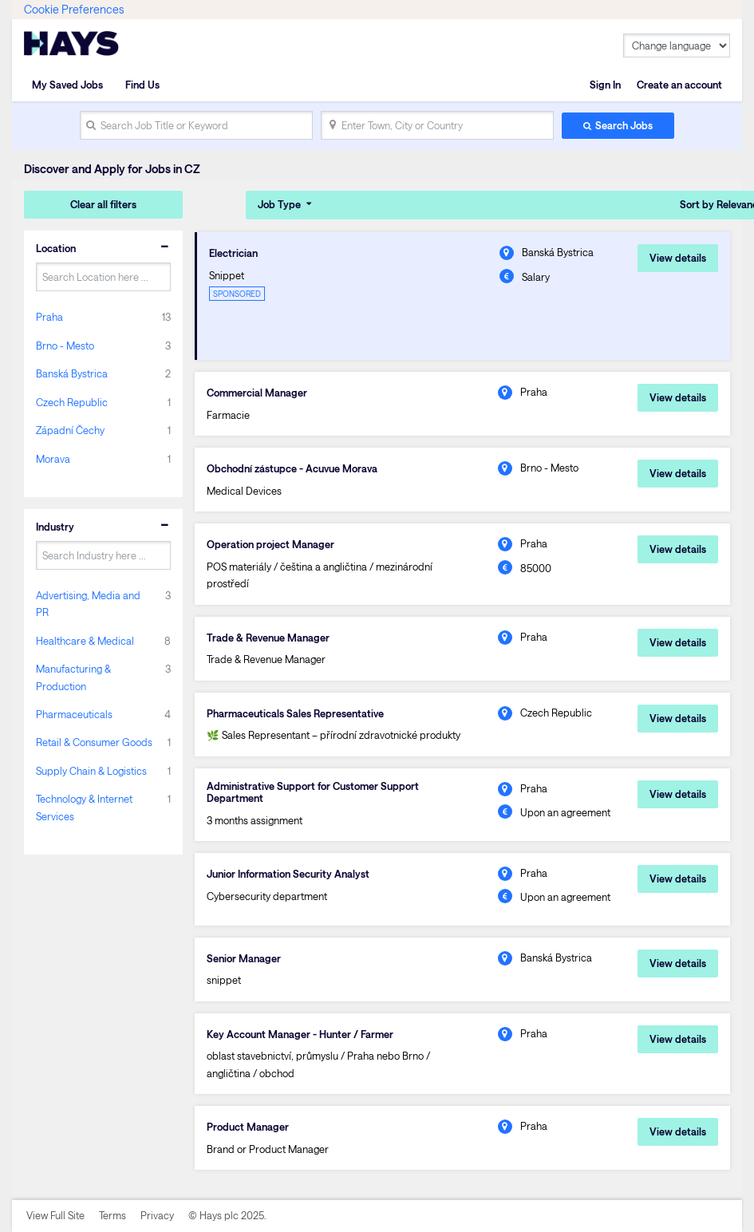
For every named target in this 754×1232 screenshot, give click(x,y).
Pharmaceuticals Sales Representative (295, 713)
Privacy (157, 1215)
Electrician (233, 253)
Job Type (279, 204)
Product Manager (248, 1126)
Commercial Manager (257, 392)
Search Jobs (624, 125)
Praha (49, 316)
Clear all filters (103, 204)
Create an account (679, 84)
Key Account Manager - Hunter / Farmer (300, 1034)
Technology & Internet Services (84, 807)
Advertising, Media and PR (88, 604)
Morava (53, 458)
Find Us (142, 84)
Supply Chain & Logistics (91, 770)
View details (677, 257)
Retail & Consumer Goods (94, 742)
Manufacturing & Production (73, 677)
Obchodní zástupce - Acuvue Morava (292, 468)
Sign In (605, 84)
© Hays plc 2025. (227, 1215)
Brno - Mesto (65, 345)
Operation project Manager (270, 544)
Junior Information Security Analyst (288, 873)
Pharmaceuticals (74, 714)
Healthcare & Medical (85, 640)
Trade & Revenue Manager (268, 637)
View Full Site (55, 1215)
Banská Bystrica (72, 373)
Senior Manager (244, 958)
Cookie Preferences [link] (74, 9)
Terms (112, 1215)
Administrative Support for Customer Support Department (313, 792)
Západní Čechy (70, 430)
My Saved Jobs (67, 84)
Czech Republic (72, 402)
